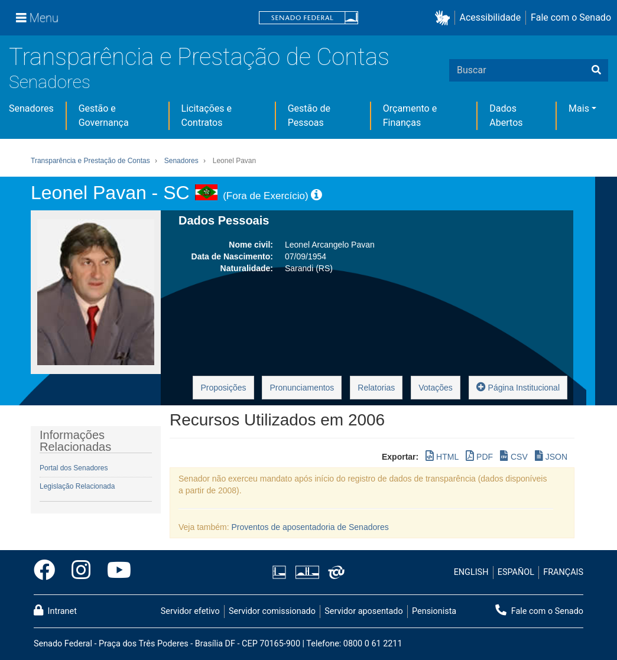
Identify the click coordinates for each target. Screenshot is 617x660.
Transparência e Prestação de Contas (199, 57)
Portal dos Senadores (74, 468)
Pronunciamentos (301, 387)
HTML (442, 455)
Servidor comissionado (272, 611)
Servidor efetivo (190, 611)
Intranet (55, 610)
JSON (551, 455)
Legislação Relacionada (77, 486)
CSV (514, 455)
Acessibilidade (490, 17)
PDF (479, 455)
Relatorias (376, 387)
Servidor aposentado (363, 611)
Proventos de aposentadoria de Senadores (310, 527)
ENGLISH (471, 572)
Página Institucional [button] (518, 386)
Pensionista (434, 611)
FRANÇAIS (563, 572)
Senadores (49, 81)
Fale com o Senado (571, 17)
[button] (444, 18)
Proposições (223, 387)
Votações (435, 387)
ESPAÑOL (516, 572)
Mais (579, 108)
